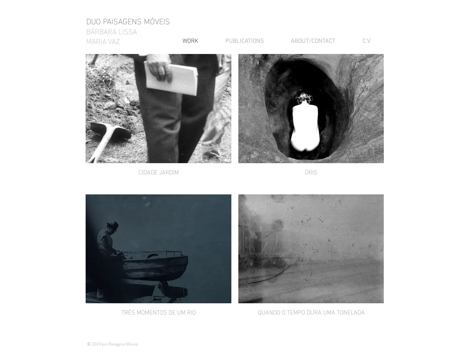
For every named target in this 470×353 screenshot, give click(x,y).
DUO (94, 20)
